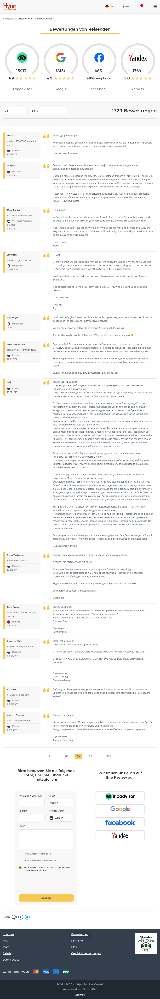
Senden (46, 897)
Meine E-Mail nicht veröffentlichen (40, 860)
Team (6, 947)
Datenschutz (11, 959)
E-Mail (23, 811)
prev (43, 756)
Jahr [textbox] (8, 110)
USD (126, 6)
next (116, 756)
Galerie (7, 953)
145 (109, 756)
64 (78, 756)
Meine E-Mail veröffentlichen (37, 854)
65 (90, 756)
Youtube (152, 972)
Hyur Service (9, 6)
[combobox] (14, 110)
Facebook (132, 972)
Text (22, 826)
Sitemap (80, 994)
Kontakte (77, 940)
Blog (74, 947)
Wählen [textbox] (54, 802)
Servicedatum (56, 811)
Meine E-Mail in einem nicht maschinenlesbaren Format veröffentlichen (46, 869)
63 (66, 756)
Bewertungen (79, 934)
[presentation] (43, 885)
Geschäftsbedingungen (86, 953)
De (109, 6)
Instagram (142, 972)
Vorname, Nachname (30, 796)
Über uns (8, 934)
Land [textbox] (35, 110)
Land (51, 796)
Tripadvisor (122, 972)
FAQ (5, 940)
